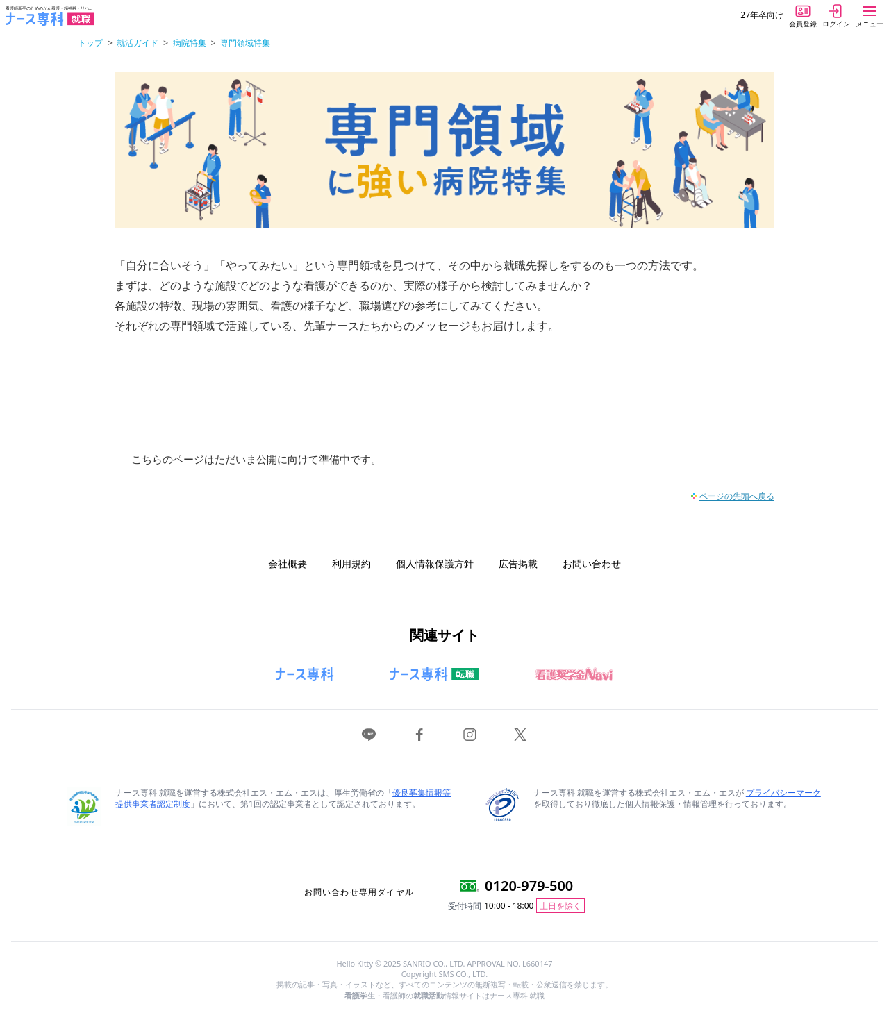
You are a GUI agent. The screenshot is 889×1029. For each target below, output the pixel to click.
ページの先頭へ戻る (736, 496)
